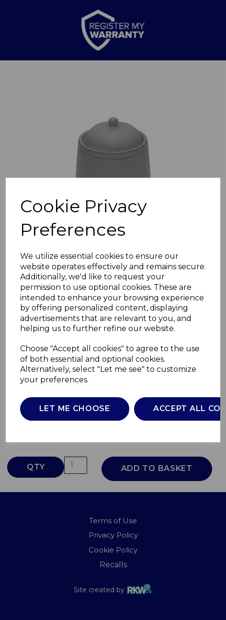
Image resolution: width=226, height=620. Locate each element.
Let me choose (74, 408)
